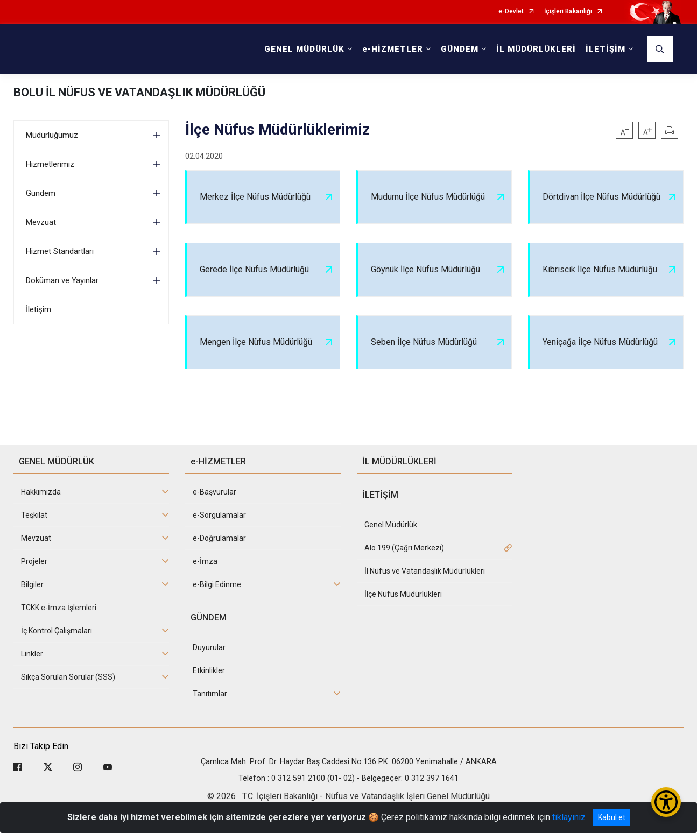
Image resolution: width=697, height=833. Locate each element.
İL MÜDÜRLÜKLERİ (536, 49)
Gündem (40, 193)
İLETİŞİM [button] (605, 49)
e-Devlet (511, 11)
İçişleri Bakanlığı (568, 11)
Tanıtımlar (210, 693)
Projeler (34, 561)
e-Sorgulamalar (219, 515)
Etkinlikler (209, 670)
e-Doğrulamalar (219, 538)
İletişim (38, 309)
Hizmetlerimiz (50, 164)
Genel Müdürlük (390, 524)
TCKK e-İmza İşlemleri (58, 607)
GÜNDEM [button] (459, 49)
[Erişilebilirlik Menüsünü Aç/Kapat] (666, 802)
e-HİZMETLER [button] (392, 49)
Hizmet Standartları (60, 251)
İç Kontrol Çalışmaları (56, 630)
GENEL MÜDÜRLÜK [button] (304, 49)
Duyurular (209, 647)
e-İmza (205, 561)
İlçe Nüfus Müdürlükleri (403, 594)
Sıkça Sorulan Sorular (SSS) (68, 677)
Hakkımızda (41, 492)
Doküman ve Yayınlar (62, 280)
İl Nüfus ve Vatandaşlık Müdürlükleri (424, 571)
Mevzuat (41, 222)
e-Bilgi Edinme (217, 584)
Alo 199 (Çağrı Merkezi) (404, 547)
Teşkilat (34, 515)
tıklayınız (569, 817)
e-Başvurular (214, 492)
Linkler (32, 654)
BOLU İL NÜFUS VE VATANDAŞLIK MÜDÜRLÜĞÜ (139, 92)
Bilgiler (32, 584)
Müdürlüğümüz (52, 135)
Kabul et (611, 817)
